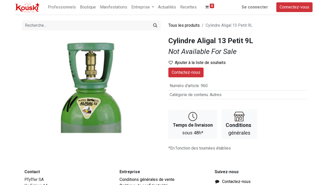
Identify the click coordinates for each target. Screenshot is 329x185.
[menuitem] (62, 7)
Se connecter (255, 7)
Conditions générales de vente (147, 179)
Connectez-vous (294, 7)
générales (239, 124)
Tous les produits (184, 25)
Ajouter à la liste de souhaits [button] (197, 62)
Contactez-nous (186, 72)
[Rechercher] (155, 25)
